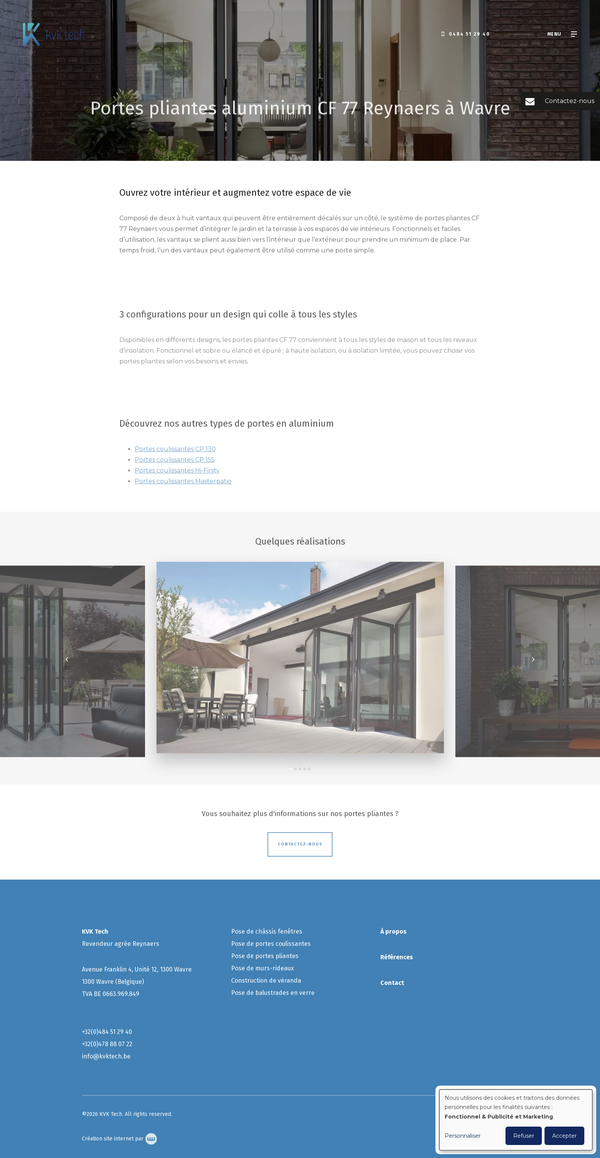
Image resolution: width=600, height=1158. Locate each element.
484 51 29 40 (115, 1031)
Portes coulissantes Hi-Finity (177, 473)
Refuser (523, 1135)
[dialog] (515, 1119)
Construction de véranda (267, 980)
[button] (291, 771)
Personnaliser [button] (463, 1135)
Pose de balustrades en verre (273, 992)
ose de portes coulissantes (273, 943)
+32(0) (90, 1031)
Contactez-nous (300, 846)
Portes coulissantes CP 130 (175, 451)
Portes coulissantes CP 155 (175, 462)
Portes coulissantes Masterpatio (183, 483)
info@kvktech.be (106, 1056)
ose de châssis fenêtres (269, 931)
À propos (393, 931)
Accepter (564, 1135)
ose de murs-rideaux (264, 968)
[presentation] (67, 662)
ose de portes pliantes (267, 956)
